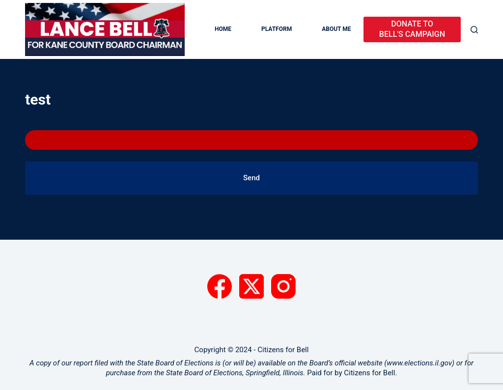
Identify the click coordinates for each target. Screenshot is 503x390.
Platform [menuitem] (276, 29)
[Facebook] (219, 286)
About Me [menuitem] (336, 29)
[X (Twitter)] (251, 286)
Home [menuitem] (223, 29)
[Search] (474, 29)
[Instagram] (283, 286)
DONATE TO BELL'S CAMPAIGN (412, 29)
